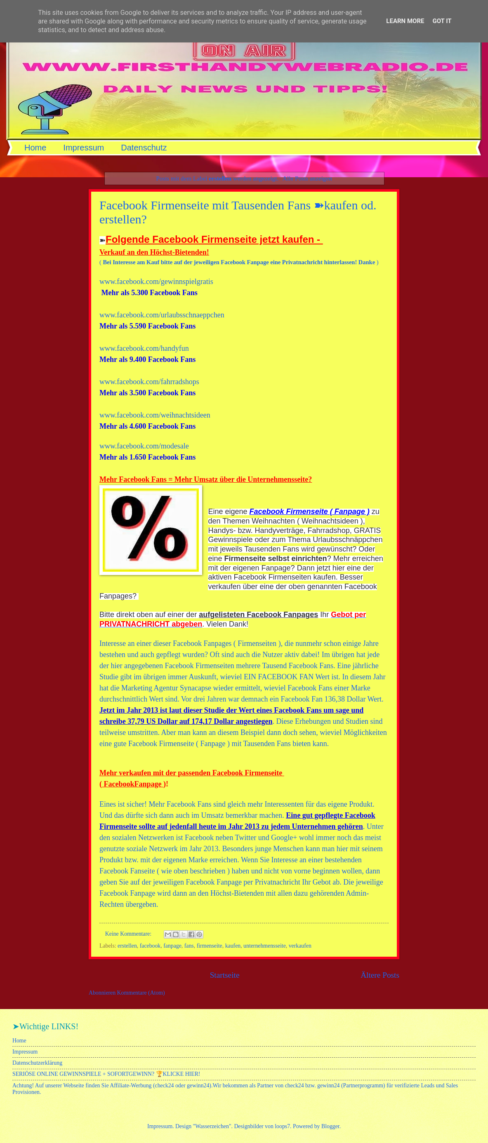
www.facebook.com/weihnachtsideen (154, 415)
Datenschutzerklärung (37, 1063)
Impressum (83, 147)
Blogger (330, 1126)
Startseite (225, 975)
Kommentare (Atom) (141, 993)
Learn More (405, 21)
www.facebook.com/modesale (144, 446)
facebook (150, 946)
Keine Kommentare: (129, 934)
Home (35, 147)
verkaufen (300, 946)
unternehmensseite (264, 946)
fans (189, 946)
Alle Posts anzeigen (307, 178)
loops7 (282, 1126)
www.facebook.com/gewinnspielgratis (156, 281)
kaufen (233, 946)
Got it (441, 21)
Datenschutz (144, 147)
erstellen (127, 946)
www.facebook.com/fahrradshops (149, 382)
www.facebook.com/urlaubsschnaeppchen (162, 315)
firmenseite (209, 946)
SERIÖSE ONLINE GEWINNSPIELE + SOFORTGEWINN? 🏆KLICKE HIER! (106, 1074)
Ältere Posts (380, 975)
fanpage (172, 946)
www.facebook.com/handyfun (144, 348)
